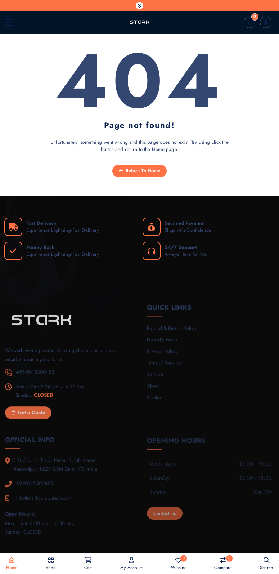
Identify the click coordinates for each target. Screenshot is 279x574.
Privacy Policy (161, 356)
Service (154, 379)
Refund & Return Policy (171, 333)
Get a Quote (28, 417)
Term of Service (163, 367)
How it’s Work (161, 344)
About (153, 390)
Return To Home (139, 170)
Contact (154, 401)
